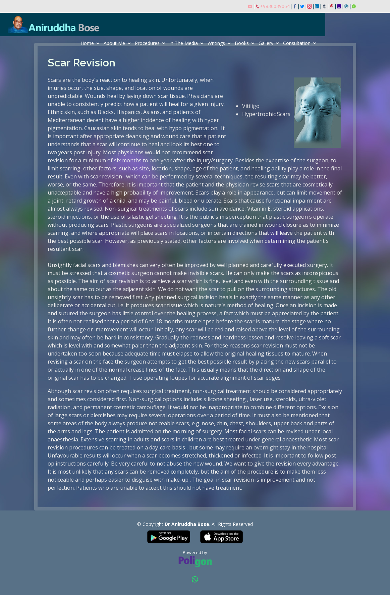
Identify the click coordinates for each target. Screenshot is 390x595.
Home (119, 43)
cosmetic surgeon (131, 273)
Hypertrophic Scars (266, 114)
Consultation (329, 43)
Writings (249, 43)
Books (274, 43)
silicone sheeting (225, 399)
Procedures (179, 43)
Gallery (298, 43)
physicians (131, 152)
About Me (147, 43)
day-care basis (167, 447)
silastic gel (141, 216)
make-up (178, 479)
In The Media (216, 43)
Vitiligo (251, 106)
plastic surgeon (289, 216)
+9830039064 (275, 6)
